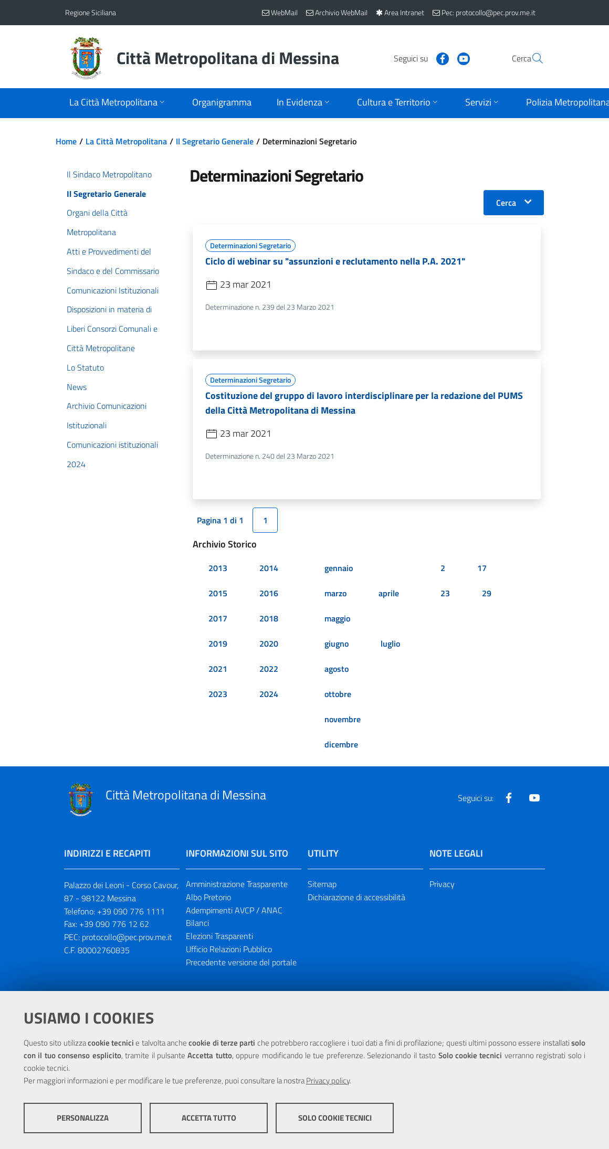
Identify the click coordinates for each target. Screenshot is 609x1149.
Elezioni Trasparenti (219, 936)
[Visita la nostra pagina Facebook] (417, 57)
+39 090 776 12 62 (114, 924)
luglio (390, 643)
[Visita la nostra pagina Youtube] (438, 57)
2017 (217, 618)
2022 (268, 668)
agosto (336, 668)
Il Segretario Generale (215, 141)
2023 (217, 694)
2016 (268, 593)
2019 (217, 643)
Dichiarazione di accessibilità (356, 897)
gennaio (338, 568)
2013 (217, 568)
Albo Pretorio (208, 897)
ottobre (337, 694)
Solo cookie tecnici (335, 1118)
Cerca (506, 202)
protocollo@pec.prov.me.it (127, 937)
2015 (217, 593)
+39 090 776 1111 (131, 911)
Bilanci (197, 923)
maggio (337, 618)
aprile (389, 593)
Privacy (442, 884)
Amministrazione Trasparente (237, 884)
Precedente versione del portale (241, 962)
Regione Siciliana (90, 12)
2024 (268, 694)
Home (66, 141)
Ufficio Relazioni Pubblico (229, 949)
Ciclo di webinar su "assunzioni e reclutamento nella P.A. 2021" (335, 261)
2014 (268, 568)
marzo (335, 593)
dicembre (341, 744)
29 (486, 593)
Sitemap (322, 884)
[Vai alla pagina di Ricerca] (531, 58)
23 (445, 593)
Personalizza (83, 1118)
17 (482, 568)
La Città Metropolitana (126, 141)
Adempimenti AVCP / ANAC (234, 910)
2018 (268, 618)
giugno (336, 643)
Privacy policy (328, 1080)
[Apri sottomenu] (118, 103)
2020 (268, 643)
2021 (217, 668)
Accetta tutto (209, 1118)
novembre (342, 719)
